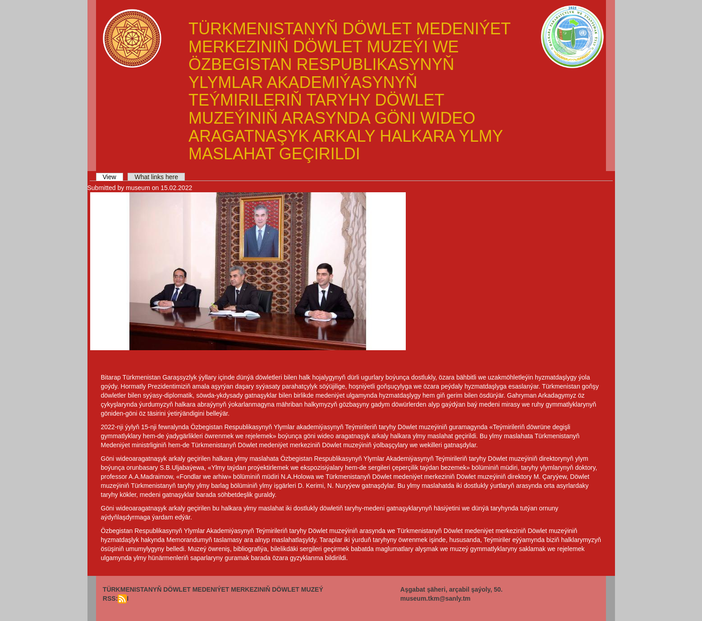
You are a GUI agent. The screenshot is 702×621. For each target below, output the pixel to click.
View (113, 177)
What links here (156, 177)
